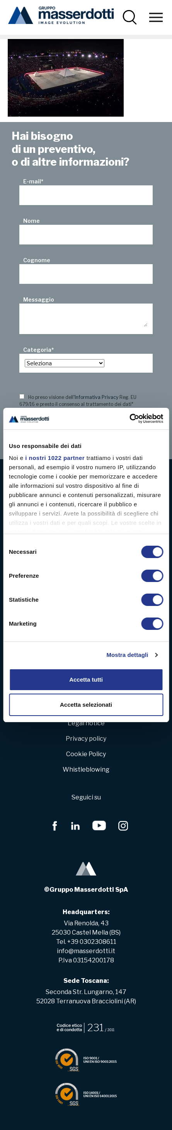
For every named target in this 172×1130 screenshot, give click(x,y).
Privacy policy (86, 738)
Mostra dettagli (127, 655)
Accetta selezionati (86, 704)
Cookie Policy (86, 754)
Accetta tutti (86, 679)
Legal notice (86, 723)
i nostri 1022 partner (55, 458)
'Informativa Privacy (95, 397)
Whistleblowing (86, 769)
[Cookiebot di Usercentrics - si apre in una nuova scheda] (129, 419)
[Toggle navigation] (156, 17)
